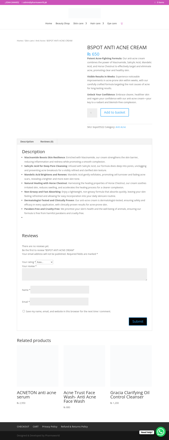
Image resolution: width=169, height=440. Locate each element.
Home (48, 23)
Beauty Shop (63, 23)
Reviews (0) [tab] (46, 141)
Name (26, 289)
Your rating (29, 262)
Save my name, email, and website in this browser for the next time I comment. (68, 311)
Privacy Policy (49, 426)
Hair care (95, 23)
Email (26, 301)
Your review (29, 266)
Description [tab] (27, 141)
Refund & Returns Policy (74, 426)
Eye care (112, 23)
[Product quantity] (92, 113)
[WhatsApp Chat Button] (161, 432)
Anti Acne (40, 40)
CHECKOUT (23, 426)
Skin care (78, 23)
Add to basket (114, 112)
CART (36, 426)
